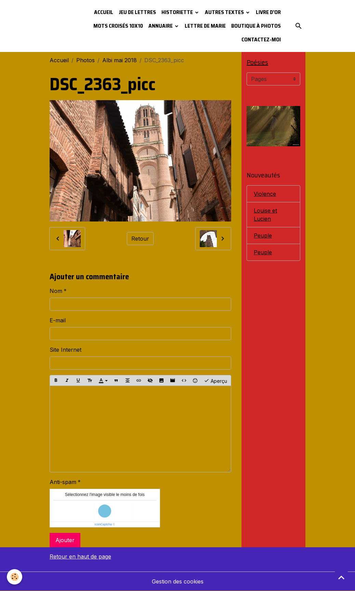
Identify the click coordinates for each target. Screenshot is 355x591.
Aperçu (215, 380)
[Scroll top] (341, 577)
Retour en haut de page (80, 556)
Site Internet (65, 349)
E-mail (58, 320)
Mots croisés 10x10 (118, 26)
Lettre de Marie (205, 26)
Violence (265, 193)
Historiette (177, 12)
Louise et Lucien (265, 214)
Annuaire (161, 26)
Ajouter (65, 540)
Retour (140, 238)
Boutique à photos (256, 26)
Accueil (103, 12)
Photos (85, 60)
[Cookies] (14, 577)
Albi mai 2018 (119, 60)
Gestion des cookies (177, 581)
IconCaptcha (103, 524)
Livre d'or (268, 12)
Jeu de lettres (137, 12)
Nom (56, 290)
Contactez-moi (261, 39)
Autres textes (225, 12)
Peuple (263, 235)
